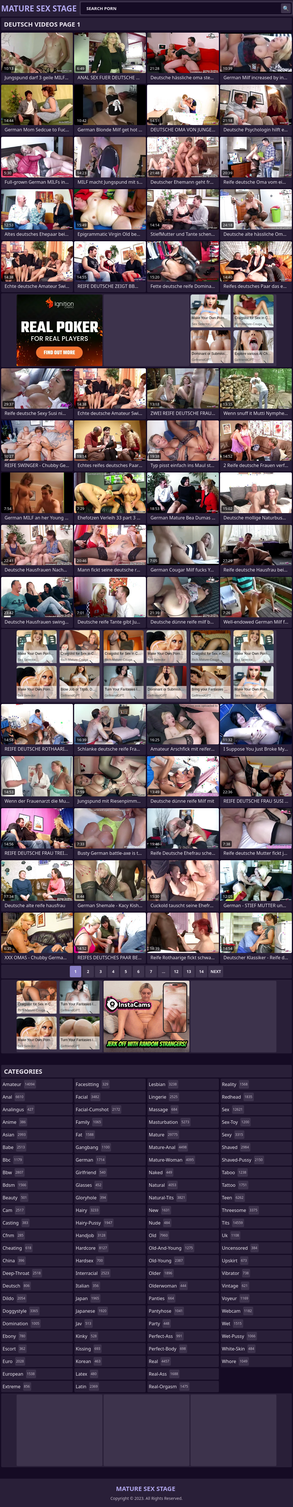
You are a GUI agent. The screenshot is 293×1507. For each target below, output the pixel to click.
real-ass (164, 1374)
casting (16, 1223)
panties (162, 1298)
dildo (15, 1298)
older (161, 1273)
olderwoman (168, 1285)
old (159, 1235)
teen (233, 1197)
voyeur (236, 1298)
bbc (13, 1160)
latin (87, 1386)
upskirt (235, 1260)
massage (164, 1109)
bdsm (15, 1185)
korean (89, 1361)
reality (235, 1084)
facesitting (93, 1084)
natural (163, 1185)
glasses (89, 1185)
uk (231, 1235)
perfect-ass (166, 1336)
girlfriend (91, 1172)
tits (233, 1223)
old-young (166, 1260)
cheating (18, 1248)
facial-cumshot (99, 1109)
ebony (15, 1336)
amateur (19, 1084)
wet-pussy (239, 1336)
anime (15, 1122)
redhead (238, 1097)
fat (85, 1134)
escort (15, 1348)
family (89, 1122)
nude (160, 1223)
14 (201, 971)
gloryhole (92, 1197)
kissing (89, 1348)
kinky (87, 1336)
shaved (236, 1147)
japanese (92, 1311)
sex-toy (236, 1122)
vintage (235, 1285)
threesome (240, 1210)
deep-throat (22, 1273)
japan (88, 1298)
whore (235, 1361)
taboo (235, 1172)
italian (88, 1285)
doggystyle (21, 1311)
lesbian (163, 1084)
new (160, 1210)
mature (164, 1134)
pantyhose (166, 1311)
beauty (15, 1197)
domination (22, 1323)
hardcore (92, 1248)
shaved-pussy (243, 1160)
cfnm (14, 1235)
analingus (19, 1109)
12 (176, 971)
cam (14, 1210)
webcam (238, 1311)
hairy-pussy (95, 1223)
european (19, 1374)
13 (189, 971)
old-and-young (171, 1248)
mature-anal (168, 1147)
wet (232, 1323)
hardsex (90, 1260)
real (160, 1361)
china (14, 1260)
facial (88, 1097)
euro (14, 1361)
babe (14, 1147)
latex (87, 1374)
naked (161, 1172)
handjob (91, 1235)
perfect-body (168, 1348)
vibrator (236, 1273)
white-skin (239, 1348)
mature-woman (172, 1160)
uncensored (240, 1248)
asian (15, 1134)
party (160, 1323)
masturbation (170, 1122)
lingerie (164, 1097)
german (91, 1160)
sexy (233, 1134)
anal (14, 1097)
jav (84, 1323)
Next (216, 971)
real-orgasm (169, 1386)
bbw (14, 1172)
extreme (17, 1386)
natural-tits (168, 1197)
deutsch (17, 1285)
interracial (93, 1273)
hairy (88, 1210)
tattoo (235, 1185)
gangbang (93, 1147)
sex (233, 1109)
